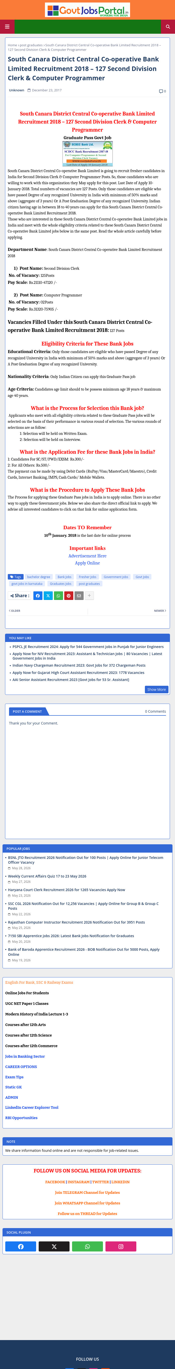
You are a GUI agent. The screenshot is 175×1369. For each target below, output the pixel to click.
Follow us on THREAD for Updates (87, 1213)
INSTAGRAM (79, 1182)
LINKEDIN (120, 1182)
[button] (168, 27)
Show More (156, 689)
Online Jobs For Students (27, 993)
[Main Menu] (7, 27)
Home (12, 45)
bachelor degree (38, 577)
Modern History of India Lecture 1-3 (36, 1014)
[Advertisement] (87, 1301)
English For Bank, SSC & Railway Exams (39, 982)
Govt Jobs (142, 577)
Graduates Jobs (60, 584)
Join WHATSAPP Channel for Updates (87, 1203)
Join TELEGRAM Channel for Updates (87, 1192)
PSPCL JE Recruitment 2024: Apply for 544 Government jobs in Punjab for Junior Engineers (88, 646)
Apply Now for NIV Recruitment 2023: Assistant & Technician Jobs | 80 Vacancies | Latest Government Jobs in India (87, 656)
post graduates (31, 45)
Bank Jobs (65, 577)
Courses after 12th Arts (25, 1024)
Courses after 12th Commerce (31, 1046)
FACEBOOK (55, 1182)
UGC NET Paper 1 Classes (26, 1003)
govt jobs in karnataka (27, 584)
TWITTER (100, 1182)
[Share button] (89, 595)
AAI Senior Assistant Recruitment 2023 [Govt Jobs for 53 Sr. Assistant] (71, 679)
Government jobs (116, 577)
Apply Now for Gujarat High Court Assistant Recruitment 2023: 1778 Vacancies (78, 672)
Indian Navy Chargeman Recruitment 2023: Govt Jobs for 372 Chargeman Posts (79, 665)
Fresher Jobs (87, 577)
